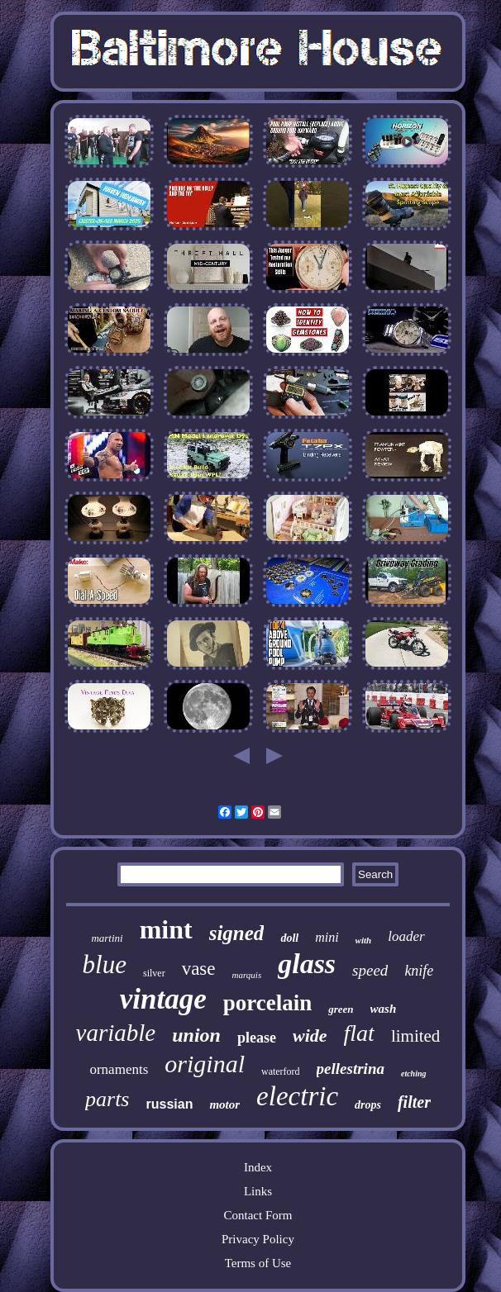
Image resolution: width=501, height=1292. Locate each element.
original (205, 1063)
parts (107, 1099)
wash (383, 1008)
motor (224, 1104)
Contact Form (258, 1215)
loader (406, 936)
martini (106, 938)
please (256, 1037)
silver (154, 973)
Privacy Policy (258, 1239)
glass (307, 963)
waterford (280, 1071)
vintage (163, 999)
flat (359, 1033)
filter (414, 1102)
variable (116, 1032)
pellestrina (350, 1068)
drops (368, 1105)
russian (169, 1104)
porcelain (268, 1002)
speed (370, 970)
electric (297, 1096)
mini (326, 937)
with (363, 940)
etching (414, 1073)
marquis (247, 975)
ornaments (118, 1069)
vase (199, 968)
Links (258, 1191)
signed (237, 933)
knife (418, 970)
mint (166, 929)
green (340, 1009)
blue (104, 964)
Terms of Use (258, 1263)
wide (310, 1035)
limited (416, 1036)
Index (258, 1167)
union (196, 1035)
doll (289, 938)
